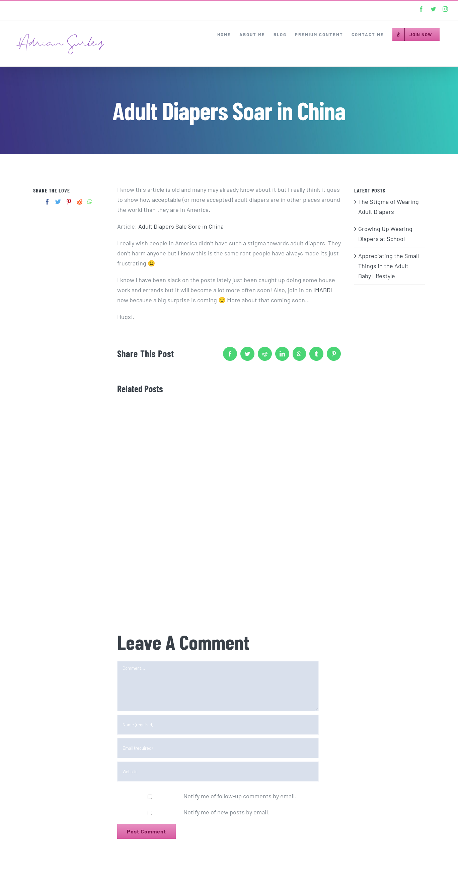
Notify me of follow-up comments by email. (239, 796)
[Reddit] (79, 202)
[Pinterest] (69, 202)
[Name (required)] (218, 725)
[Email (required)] (218, 748)
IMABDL (323, 290)
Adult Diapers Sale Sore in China (181, 226)
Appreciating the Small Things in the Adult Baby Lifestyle (388, 265)
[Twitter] (58, 202)
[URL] (218, 771)
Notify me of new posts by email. (226, 812)
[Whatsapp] (89, 202)
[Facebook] (47, 202)
